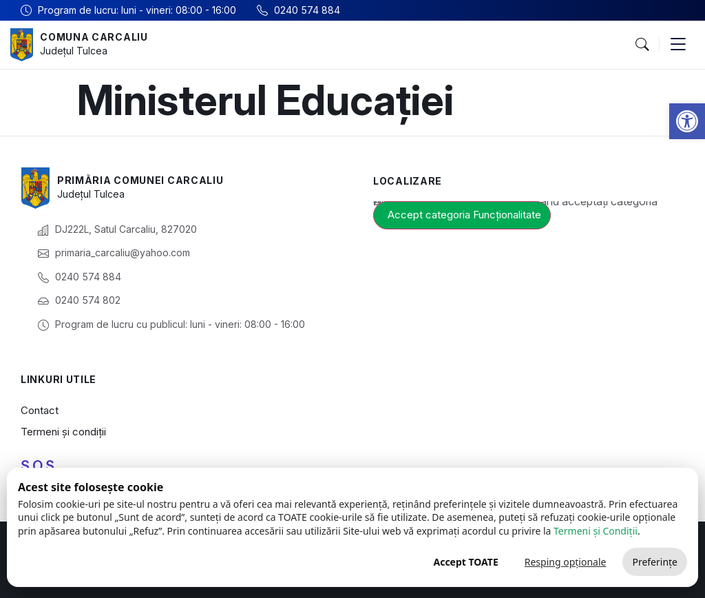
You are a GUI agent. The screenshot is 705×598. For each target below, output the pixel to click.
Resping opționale (566, 561)
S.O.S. (39, 465)
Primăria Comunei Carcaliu (140, 180)
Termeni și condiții (63, 431)
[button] (687, 121)
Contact (40, 410)
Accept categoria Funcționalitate (464, 214)
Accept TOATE (465, 561)
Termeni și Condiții (596, 530)
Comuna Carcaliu (94, 37)
